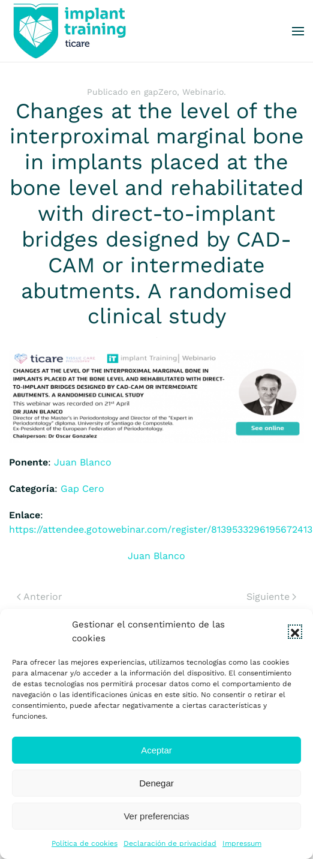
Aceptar (156, 750)
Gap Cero (82, 488)
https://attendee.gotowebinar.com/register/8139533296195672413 (160, 529)
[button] (295, 632)
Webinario (203, 92)
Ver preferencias (156, 816)
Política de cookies (85, 843)
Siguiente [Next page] (271, 596)
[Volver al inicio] (69, 31)
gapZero (160, 92)
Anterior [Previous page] (39, 596)
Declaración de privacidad (170, 843)
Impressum (241, 843)
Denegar (156, 783)
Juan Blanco (83, 462)
